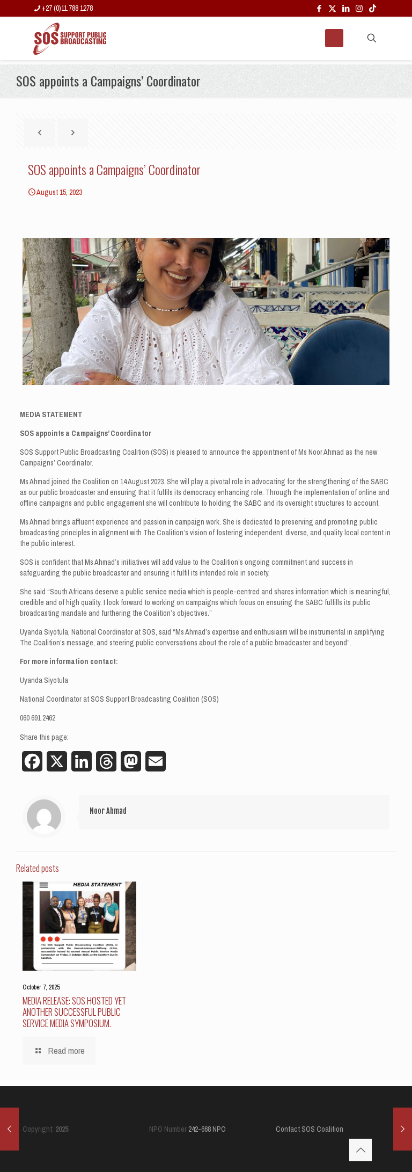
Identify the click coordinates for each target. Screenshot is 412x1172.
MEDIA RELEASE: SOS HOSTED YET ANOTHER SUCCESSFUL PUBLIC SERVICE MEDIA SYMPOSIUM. (74, 1012)
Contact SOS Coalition (309, 1129)
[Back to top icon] (360, 1150)
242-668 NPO (207, 1129)
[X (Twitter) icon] (332, 8)
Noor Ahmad (108, 811)
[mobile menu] (334, 38)
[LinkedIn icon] (346, 8)
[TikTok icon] (373, 8)
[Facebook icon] (319, 8)
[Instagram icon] (359, 8)
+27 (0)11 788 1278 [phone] (67, 8)
